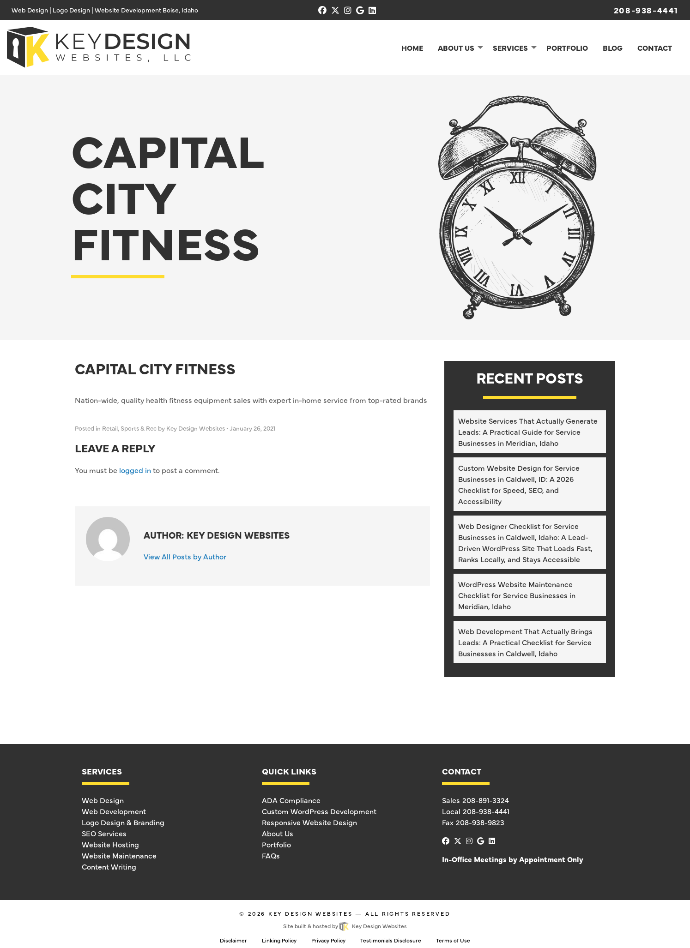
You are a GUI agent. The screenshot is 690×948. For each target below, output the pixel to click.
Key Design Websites (310, 913)
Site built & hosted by (344, 926)
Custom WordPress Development (319, 811)
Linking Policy (279, 940)
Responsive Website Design (309, 822)
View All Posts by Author (185, 556)
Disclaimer (233, 940)
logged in (135, 470)
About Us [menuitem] (456, 47)
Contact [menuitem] (654, 47)
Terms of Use (453, 940)
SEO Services (104, 833)
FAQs (271, 855)
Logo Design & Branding (123, 822)
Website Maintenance (119, 855)
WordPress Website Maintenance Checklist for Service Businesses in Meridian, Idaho (516, 595)
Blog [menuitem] (613, 47)
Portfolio (276, 844)
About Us (277, 833)
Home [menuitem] (412, 47)
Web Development (114, 811)
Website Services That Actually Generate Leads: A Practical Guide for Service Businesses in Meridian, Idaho (528, 431)
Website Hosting (110, 844)
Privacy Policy (328, 940)
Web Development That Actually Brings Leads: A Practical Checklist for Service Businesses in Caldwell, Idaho (525, 642)
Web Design (103, 800)
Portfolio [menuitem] (567, 47)
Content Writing (109, 866)
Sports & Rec (139, 428)
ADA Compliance (291, 800)
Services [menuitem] (510, 47)
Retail (110, 428)
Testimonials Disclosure (390, 940)
